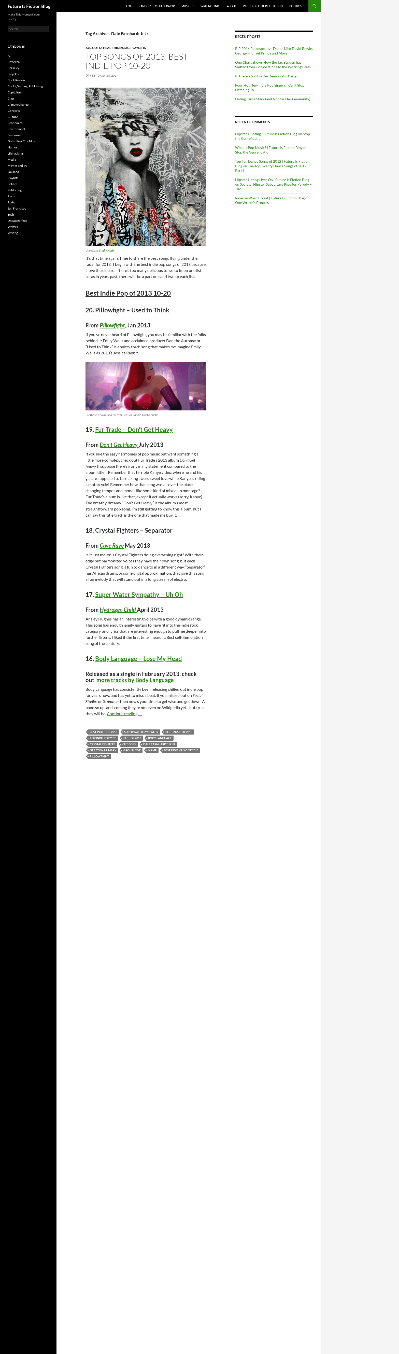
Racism (12, 196)
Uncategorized (17, 221)
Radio (12, 202)
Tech (11, 214)
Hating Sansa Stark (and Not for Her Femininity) (272, 99)
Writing (13, 233)
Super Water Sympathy (141, 732)
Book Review (16, 80)
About (231, 6)
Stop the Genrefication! (253, 152)
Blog (128, 6)
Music (185, 6)
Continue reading (124, 713)
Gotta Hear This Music (110, 48)
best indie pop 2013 (103, 732)
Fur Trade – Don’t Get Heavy (134, 429)
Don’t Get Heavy (119, 444)
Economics (15, 123)
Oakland (13, 172)
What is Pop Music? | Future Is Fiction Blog (269, 147)
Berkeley (13, 68)
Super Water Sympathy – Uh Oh (139, 594)
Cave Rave (112, 545)
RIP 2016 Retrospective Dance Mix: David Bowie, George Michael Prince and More (274, 50)
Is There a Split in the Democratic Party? (266, 76)
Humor (12, 147)
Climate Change (18, 104)
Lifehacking (15, 153)
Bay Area (14, 62)
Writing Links (210, 6)
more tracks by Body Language (135, 679)
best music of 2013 (178, 732)
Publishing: (15, 190)
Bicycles (13, 74)
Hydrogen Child (118, 609)
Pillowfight (99, 756)
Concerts (14, 111)
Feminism (14, 135)
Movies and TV (17, 166)
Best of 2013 (132, 738)
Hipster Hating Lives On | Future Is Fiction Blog (272, 179)
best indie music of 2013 (181, 750)
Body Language (160, 738)
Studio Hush (106, 250)
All (88, 48)
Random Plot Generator (157, 6)
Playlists (138, 48)
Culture (13, 117)
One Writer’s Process (252, 202)
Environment (16, 129)
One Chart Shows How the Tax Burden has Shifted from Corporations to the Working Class (273, 64)
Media (12, 159)
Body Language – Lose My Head (138, 658)
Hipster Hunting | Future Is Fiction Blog (266, 134)
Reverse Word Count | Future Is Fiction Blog (270, 198)
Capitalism (15, 92)
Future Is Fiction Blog (29, 6)
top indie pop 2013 (103, 738)
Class (11, 98)
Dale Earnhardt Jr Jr (159, 744)
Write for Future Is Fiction (263, 6)
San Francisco (17, 208)
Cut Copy (129, 744)
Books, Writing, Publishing (25, 86)
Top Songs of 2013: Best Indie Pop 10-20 (137, 61)
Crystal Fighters (102, 744)
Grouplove (132, 750)
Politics (295, 6)
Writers (13, 227)
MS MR (152, 750)
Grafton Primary (103, 750)
